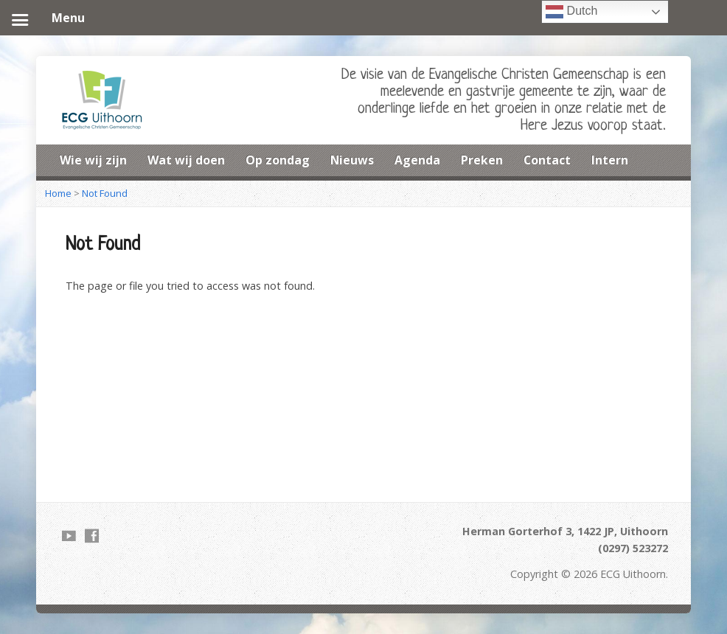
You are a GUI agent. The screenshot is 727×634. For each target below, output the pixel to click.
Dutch (571, 12)
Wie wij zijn (93, 160)
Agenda (417, 160)
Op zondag (278, 160)
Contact (547, 160)
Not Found (105, 193)
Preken (482, 160)
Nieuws (352, 160)
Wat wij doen (186, 160)
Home (58, 193)
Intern (609, 160)
